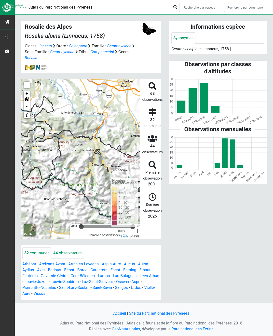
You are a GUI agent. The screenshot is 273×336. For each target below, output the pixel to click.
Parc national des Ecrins (192, 329)
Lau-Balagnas (125, 275)
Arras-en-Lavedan (83, 264)
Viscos (39, 293)
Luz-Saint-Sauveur (97, 281)
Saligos (121, 287)
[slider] (81, 226)
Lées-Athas (149, 275)
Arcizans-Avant (52, 264)
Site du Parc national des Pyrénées (159, 313)
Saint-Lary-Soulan (74, 287)
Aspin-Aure (111, 264)
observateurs (67, 253)
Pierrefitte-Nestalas (39, 287)
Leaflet (125, 236)
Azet (41, 270)
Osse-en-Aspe (128, 281)
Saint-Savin (102, 287)
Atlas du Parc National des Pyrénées (61, 7)
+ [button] (27, 94)
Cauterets (98, 270)
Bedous (54, 270)
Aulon (143, 264)
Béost (69, 270)
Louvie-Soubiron (65, 281)
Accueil (119, 313)
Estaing (129, 270)
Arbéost (29, 264)
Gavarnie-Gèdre (54, 275)
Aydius (28, 270)
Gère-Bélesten (82, 275)
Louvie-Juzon (36, 281)
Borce (82, 270)
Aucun (129, 264)
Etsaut (144, 270)
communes (36, 253)
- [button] (27, 106)
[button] (27, 100)
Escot (115, 270)
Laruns (104, 275)
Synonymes (183, 38)
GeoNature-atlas (126, 329)
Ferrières (30, 275)
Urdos (136, 287)
